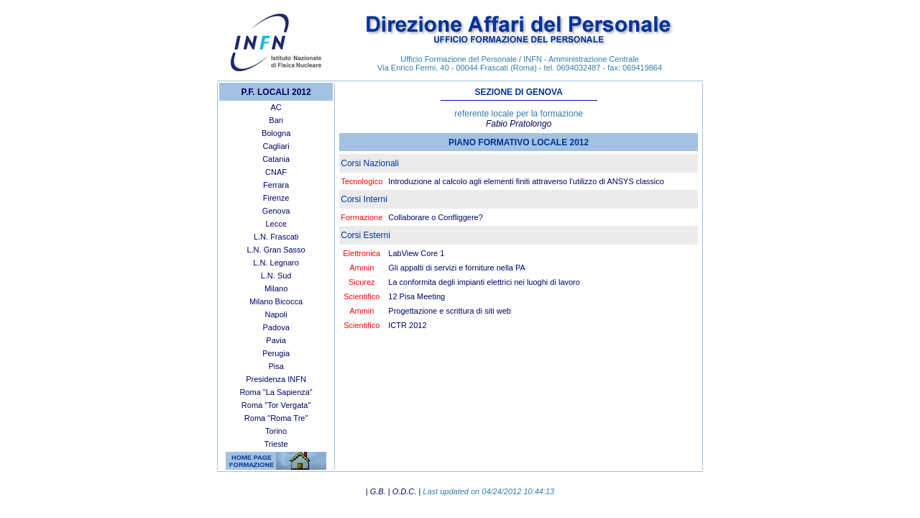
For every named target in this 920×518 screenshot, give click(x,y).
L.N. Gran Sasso (276, 249)
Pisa (275, 366)
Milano (276, 288)
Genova (276, 210)
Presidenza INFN (276, 379)
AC (275, 107)
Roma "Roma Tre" (276, 418)
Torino (276, 431)
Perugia (276, 353)
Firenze (276, 198)
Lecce (275, 223)
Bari (276, 120)
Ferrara (276, 185)
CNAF (276, 172)
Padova (275, 327)
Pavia (276, 340)
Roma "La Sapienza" (275, 392)
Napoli (276, 314)
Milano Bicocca (276, 301)
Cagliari (275, 146)
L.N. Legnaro (276, 262)
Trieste (276, 444)
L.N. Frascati (276, 236)
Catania (276, 159)
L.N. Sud (276, 275)
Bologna (276, 133)
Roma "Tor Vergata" (276, 405)
